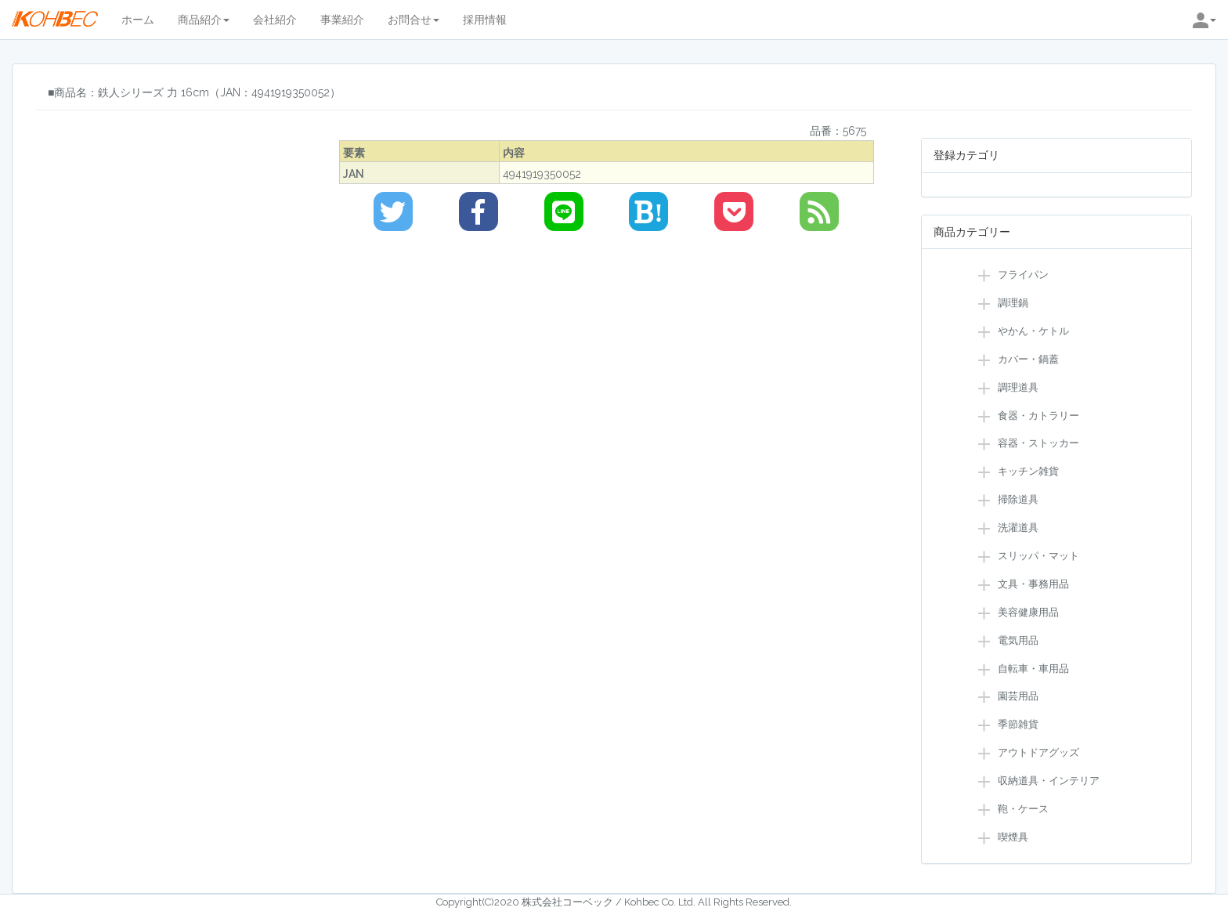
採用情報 (485, 19)
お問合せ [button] (413, 19)
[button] (1204, 19)
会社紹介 (275, 19)
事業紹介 (342, 19)
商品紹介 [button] (203, 19)
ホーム (137, 19)
